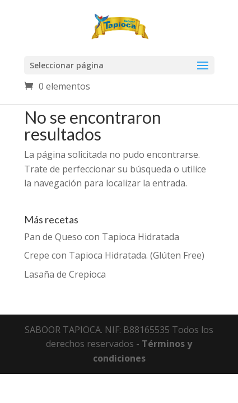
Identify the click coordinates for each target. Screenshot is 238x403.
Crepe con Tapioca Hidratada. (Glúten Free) (114, 255)
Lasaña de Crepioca (65, 274)
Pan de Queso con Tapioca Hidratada (101, 237)
